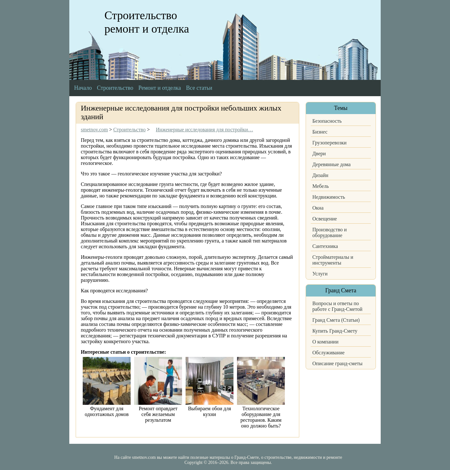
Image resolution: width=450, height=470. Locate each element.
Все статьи (199, 88)
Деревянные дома (331, 164)
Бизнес (319, 132)
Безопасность (327, 121)
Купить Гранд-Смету (334, 331)
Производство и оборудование (329, 232)
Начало (83, 88)
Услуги (320, 273)
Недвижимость (328, 197)
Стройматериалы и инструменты (332, 260)
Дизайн (320, 175)
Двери (319, 153)
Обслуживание (328, 352)
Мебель (320, 186)
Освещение (324, 218)
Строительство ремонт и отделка (146, 22)
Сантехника (325, 246)
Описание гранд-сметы (337, 363)
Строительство (115, 88)
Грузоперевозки (329, 142)
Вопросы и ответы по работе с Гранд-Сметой (337, 306)
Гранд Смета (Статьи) (336, 320)
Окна (318, 208)
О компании (325, 341)
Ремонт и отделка (159, 88)
